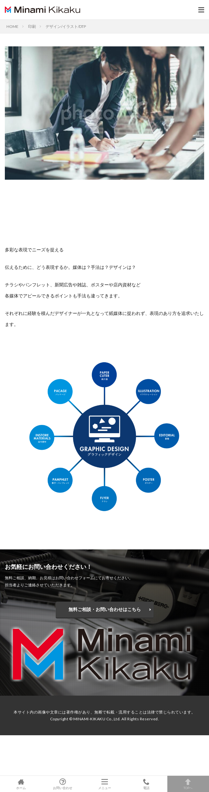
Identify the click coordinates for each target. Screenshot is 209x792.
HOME (12, 26)
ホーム (21, 783)
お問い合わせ (62, 783)
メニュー (104, 783)
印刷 (32, 26)
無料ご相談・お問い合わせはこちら (104, 609)
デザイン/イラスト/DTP (66, 26)
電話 (146, 783)
